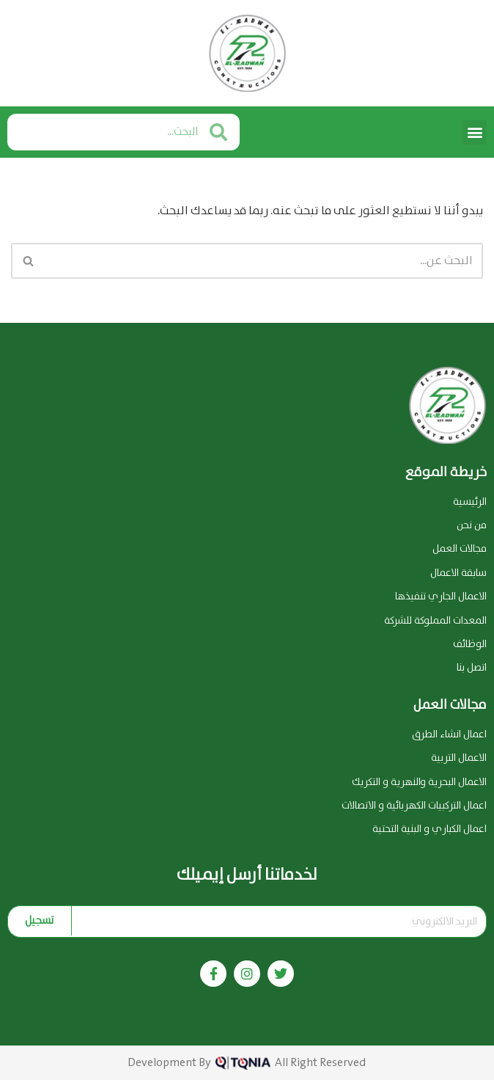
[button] (474, 132)
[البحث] (263, 261)
